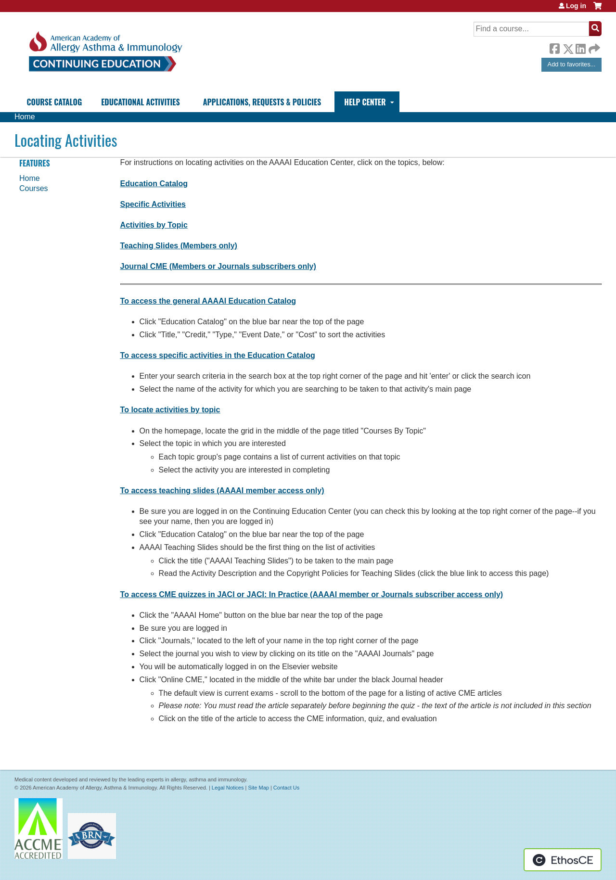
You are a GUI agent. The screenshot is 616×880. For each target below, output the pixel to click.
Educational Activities (140, 102)
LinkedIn (580, 47)
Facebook (554, 47)
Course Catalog (54, 102)
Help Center (364, 102)
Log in (576, 5)
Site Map (258, 788)
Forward (593, 46)
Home (24, 117)
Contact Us (286, 788)
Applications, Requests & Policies (262, 102)
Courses (33, 188)
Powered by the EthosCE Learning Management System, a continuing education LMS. (563, 859)
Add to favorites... (572, 64)
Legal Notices (228, 788)
